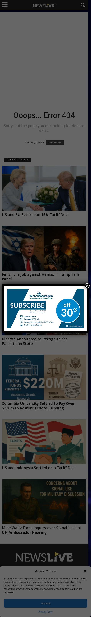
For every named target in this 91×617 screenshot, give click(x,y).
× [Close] (87, 285)
